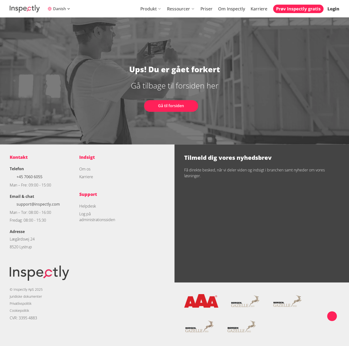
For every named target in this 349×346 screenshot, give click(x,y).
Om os (84, 169)
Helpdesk (87, 206)
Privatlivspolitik (21, 303)
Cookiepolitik (19, 310)
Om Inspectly (231, 9)
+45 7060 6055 (29, 176)
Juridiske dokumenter (26, 296)
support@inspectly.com (38, 204)
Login (333, 9)
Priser (206, 9)
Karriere (259, 9)
